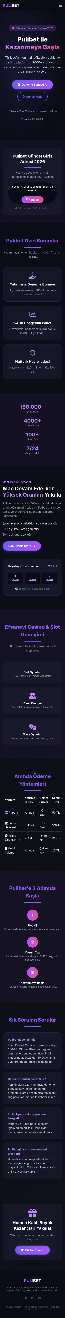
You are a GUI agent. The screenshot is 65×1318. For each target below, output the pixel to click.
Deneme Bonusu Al (32, 84)
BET (11, 5)
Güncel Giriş (32, 96)
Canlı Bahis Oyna (21, 546)
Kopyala (33, 199)
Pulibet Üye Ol (32, 1250)
